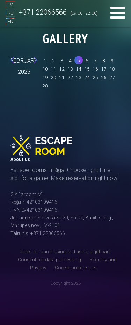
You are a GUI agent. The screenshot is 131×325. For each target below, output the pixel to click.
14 (78, 69)
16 (95, 69)
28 (45, 85)
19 (45, 77)
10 (45, 69)
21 (62, 77)
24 (87, 77)
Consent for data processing (49, 259)
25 (95, 77)
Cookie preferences (76, 267)
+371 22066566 (43, 12)
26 (104, 77)
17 (104, 69)
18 (112, 69)
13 (70, 69)
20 (53, 77)
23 (78, 77)
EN (10, 21)
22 (70, 77)
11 (53, 69)
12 (62, 69)
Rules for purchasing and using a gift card (65, 251)
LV (10, 4)
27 (112, 77)
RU (10, 13)
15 (87, 69)
